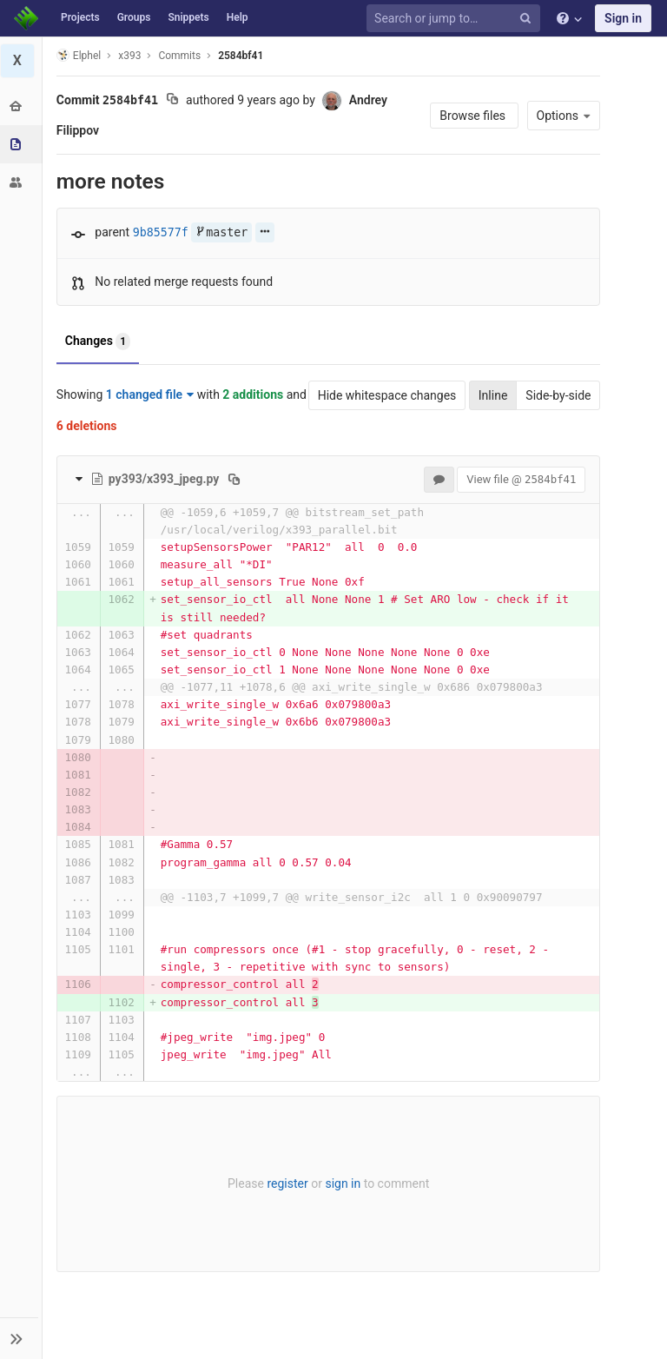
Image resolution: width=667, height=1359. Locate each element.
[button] (21, 1338)
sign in (342, 1183)
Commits (181, 56)
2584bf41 (241, 56)
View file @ (520, 479)
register (287, 1183)
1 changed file (151, 394)
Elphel (79, 55)
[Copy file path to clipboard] (236, 478)
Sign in (623, 18)
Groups (134, 17)
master (222, 232)
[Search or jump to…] (456, 19)
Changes (98, 341)
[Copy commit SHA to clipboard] (173, 100)
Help (237, 17)
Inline (491, 395)
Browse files (473, 116)
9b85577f (161, 232)
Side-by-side (557, 395)
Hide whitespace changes (385, 395)
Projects (80, 17)
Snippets (188, 17)
